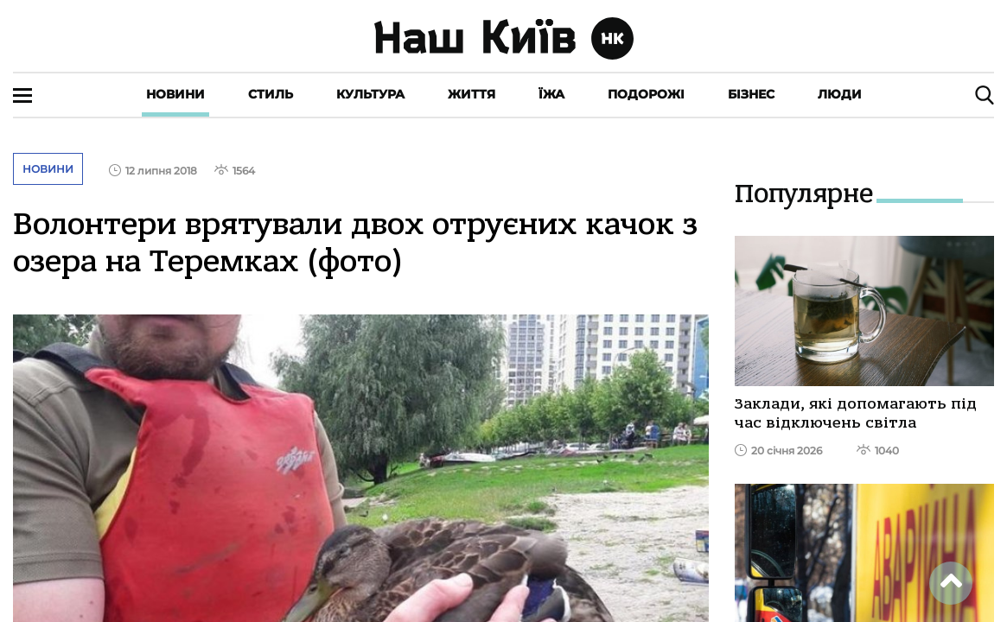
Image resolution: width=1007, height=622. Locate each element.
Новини (175, 94)
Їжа (551, 94)
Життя (471, 94)
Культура (370, 94)
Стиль (270, 94)
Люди (840, 94)
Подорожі (646, 94)
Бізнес (751, 94)
